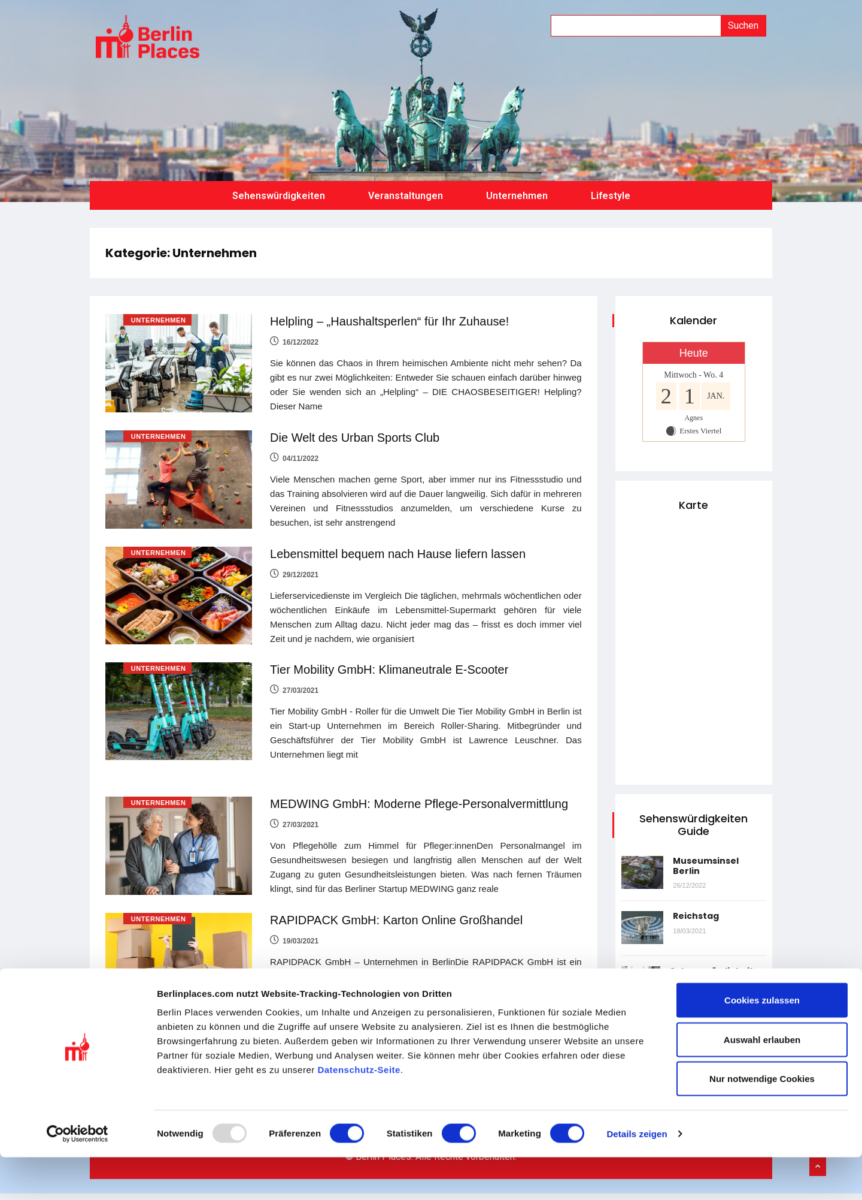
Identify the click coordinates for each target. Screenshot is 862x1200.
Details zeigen (636, 1176)
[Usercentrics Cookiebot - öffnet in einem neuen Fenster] (77, 1177)
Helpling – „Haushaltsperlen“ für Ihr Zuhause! (390, 313)
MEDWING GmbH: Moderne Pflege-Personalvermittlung (420, 791)
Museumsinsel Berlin (709, 857)
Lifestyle (610, 188)
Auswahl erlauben (762, 1082)
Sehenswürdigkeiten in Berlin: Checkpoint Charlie (715, 973)
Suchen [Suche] (743, 25)
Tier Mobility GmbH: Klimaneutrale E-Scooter (390, 658)
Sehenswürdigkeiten (278, 188)
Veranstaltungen (405, 188)
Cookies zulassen (762, 1043)
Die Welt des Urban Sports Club (355, 428)
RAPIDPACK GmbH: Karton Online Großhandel (397, 906)
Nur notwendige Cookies (762, 1121)
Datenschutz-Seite (358, 1112)
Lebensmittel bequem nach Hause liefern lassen (398, 543)
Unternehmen (517, 188)
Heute (693, 345)
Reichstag (699, 907)
